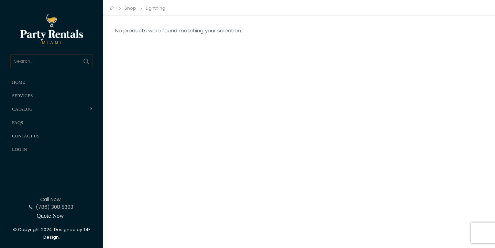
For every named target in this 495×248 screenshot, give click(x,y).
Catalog (22, 109)
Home (18, 82)
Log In (19, 149)
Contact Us (26, 135)
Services (22, 95)
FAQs (17, 122)
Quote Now (50, 216)
